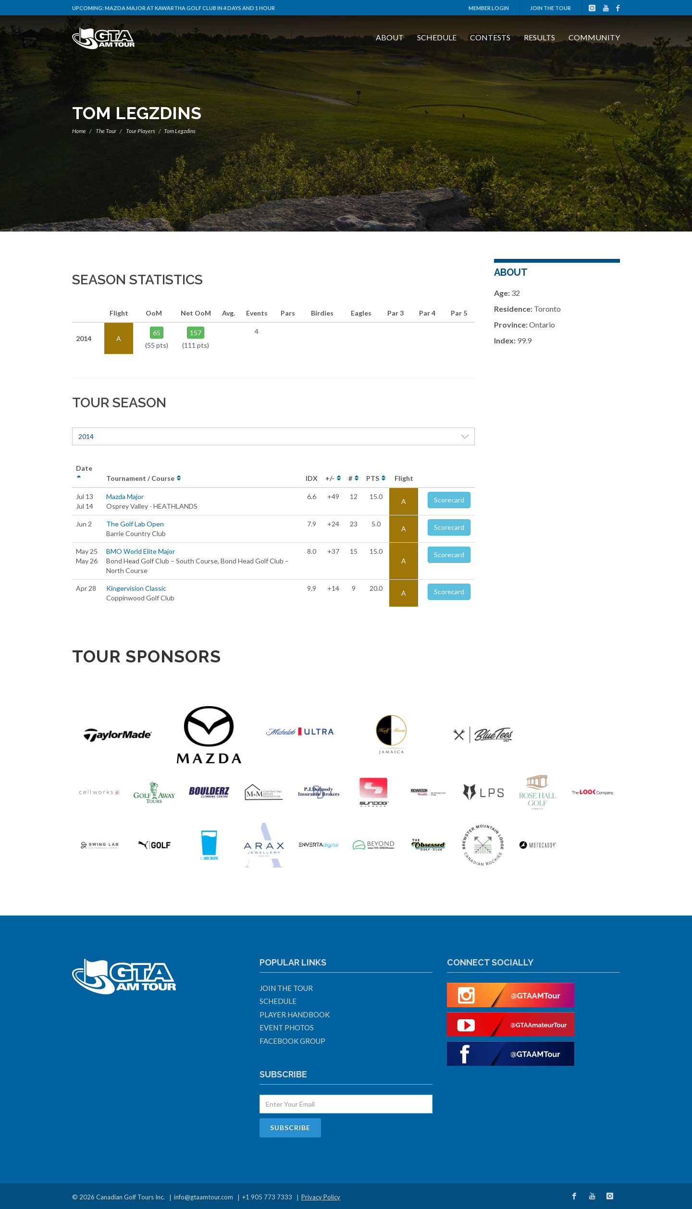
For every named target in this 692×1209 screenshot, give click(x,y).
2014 (273, 436)
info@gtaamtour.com (203, 1197)
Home (79, 130)
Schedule (437, 37)
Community (594, 37)
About (390, 37)
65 (157, 333)
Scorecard (449, 500)
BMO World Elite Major (140, 551)
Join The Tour (550, 8)
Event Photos (287, 1027)
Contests (490, 37)
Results (539, 37)
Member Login (489, 8)
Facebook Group (292, 1041)
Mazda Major (125, 496)
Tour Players (140, 130)
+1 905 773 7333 (267, 1197)
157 (195, 333)
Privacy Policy (320, 1197)
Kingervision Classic (136, 588)
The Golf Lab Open (135, 524)
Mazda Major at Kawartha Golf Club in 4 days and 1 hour (190, 8)
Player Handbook (295, 1014)
